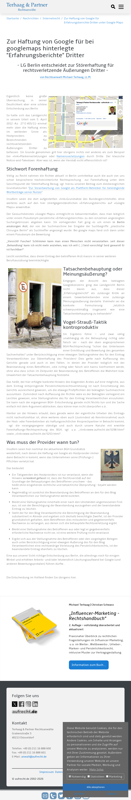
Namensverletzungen (71, 156)
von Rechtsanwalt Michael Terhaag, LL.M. (65, 77)
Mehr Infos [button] (96, 769)
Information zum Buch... (89, 665)
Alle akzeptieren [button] (96, 787)
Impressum (46, 772)
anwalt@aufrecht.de (34, 756)
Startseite (12, 18)
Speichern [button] (79, 793)
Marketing (114, 776)
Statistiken (96, 776)
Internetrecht (51, 18)
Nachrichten (31, 18)
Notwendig (77, 776)
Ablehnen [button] (112, 793)
